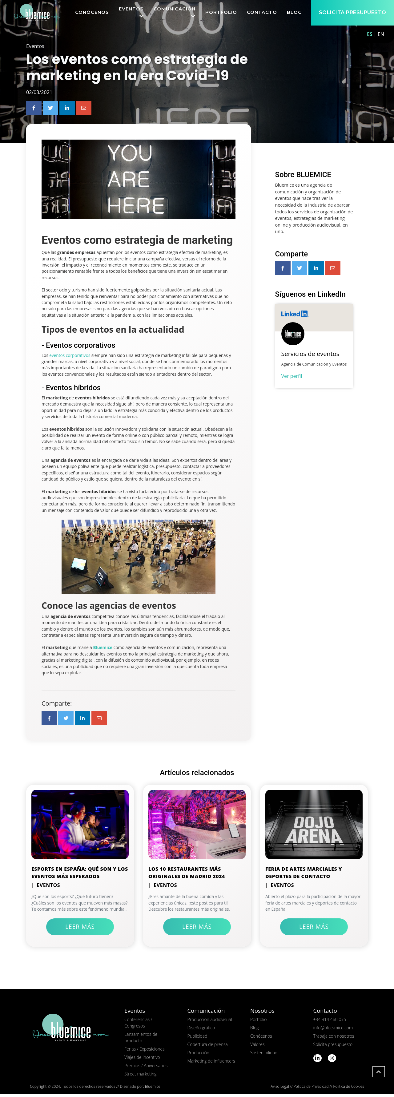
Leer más (80, 929)
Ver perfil (291, 378)
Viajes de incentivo (142, 1060)
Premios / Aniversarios (145, 1068)
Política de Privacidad (311, 1089)
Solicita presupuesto (333, 1047)
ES (369, 34)
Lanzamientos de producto (140, 1040)
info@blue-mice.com (333, 1030)
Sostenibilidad (263, 1055)
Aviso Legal (280, 1089)
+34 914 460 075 (329, 1022)
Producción (198, 1055)
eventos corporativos (69, 358)
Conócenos (261, 1039)
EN (381, 34)
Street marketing (140, 1076)
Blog (254, 1030)
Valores (257, 1047)
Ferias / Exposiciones (144, 1052)
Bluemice (152, 1089)
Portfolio (258, 1022)
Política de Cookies (348, 1089)
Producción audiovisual (209, 1022)
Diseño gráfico (201, 1030)
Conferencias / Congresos (138, 1025)
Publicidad (197, 1039)
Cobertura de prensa (207, 1047)
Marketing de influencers (211, 1064)
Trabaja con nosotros (333, 1039)
